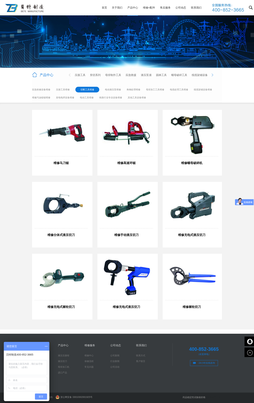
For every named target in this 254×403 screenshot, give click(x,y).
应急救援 (131, 74)
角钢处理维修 (133, 89)
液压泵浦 (146, 74)
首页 (104, 7)
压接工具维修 (63, 89)
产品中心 (132, 7)
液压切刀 (62, 361)
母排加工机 (63, 367)
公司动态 (180, 7)
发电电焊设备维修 (65, 97)
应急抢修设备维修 (41, 89)
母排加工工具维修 (155, 89)
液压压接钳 (63, 355)
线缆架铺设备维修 (203, 89)
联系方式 (140, 355)
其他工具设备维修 (137, 97)
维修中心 (89, 355)
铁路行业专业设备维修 (110, 97)
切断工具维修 (87, 89)
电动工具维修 (87, 97)
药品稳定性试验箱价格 (194, 397)
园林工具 (161, 74)
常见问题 (89, 367)
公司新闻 (114, 355)
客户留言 (140, 361)
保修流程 (89, 361)
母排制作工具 (113, 74)
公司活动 (114, 367)
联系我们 (196, 7)
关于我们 (117, 7)
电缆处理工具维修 (179, 89)
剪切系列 (95, 74)
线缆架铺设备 (200, 74)
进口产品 (62, 372)
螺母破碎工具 (179, 74)
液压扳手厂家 (214, 397)
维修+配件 (149, 7)
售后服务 (165, 7)
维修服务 (89, 345)
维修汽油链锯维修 (41, 97)
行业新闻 (114, 361)
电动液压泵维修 (113, 89)
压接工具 (80, 74)
